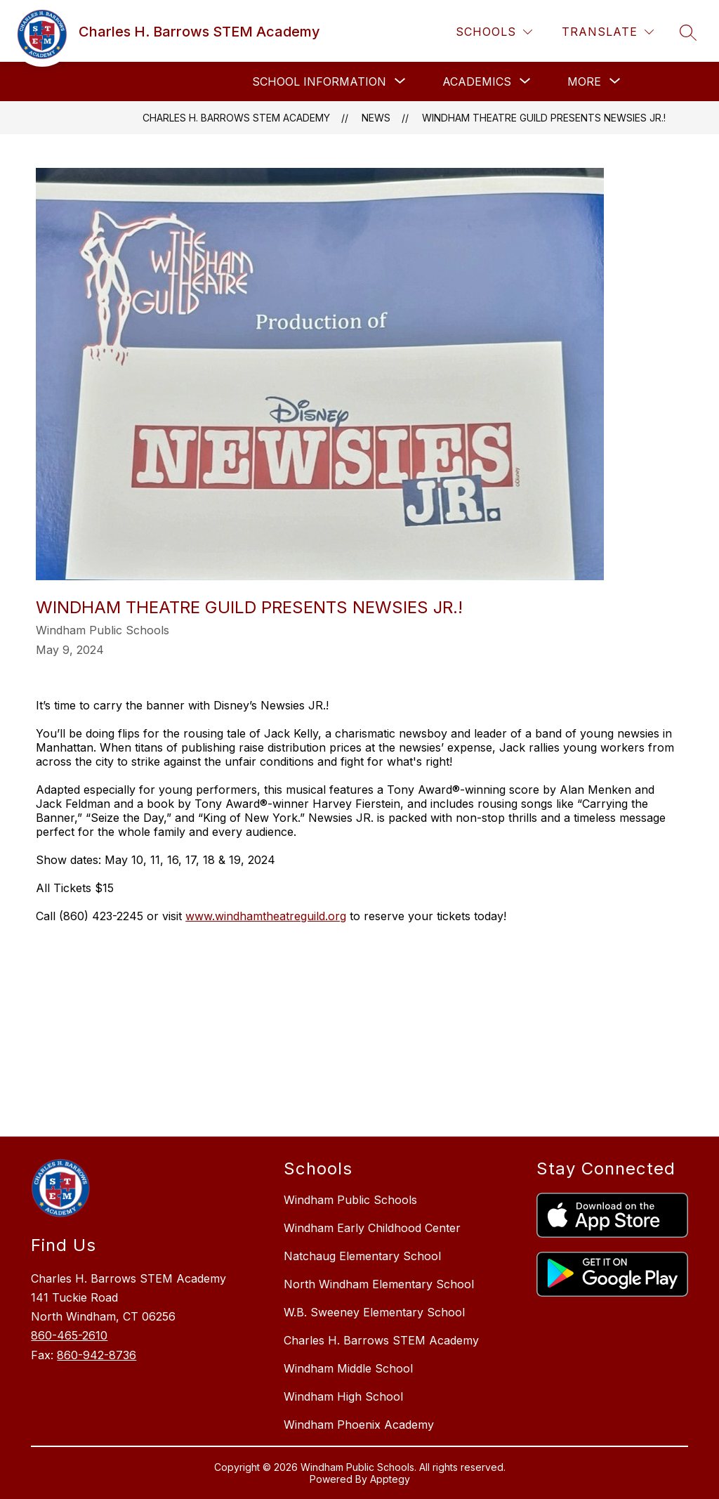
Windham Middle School (348, 1368)
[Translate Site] (607, 32)
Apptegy (390, 1479)
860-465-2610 (69, 1335)
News (376, 118)
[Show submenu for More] (584, 81)
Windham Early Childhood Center (372, 1228)
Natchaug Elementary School (362, 1256)
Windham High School (343, 1396)
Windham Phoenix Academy (359, 1425)
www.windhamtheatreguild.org (265, 916)
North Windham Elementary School (379, 1284)
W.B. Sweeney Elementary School (374, 1312)
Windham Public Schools (350, 1200)
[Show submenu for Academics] (476, 81)
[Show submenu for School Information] (319, 81)
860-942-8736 (96, 1355)
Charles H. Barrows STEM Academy (236, 118)
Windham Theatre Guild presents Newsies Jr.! (544, 118)
